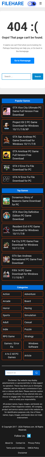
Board (27, 301)
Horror (6, 308)
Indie (5, 329)
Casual (28, 322)
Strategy (28, 336)
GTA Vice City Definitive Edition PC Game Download (26, 216)
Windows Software (33, 345)
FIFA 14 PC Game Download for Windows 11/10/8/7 (25, 274)
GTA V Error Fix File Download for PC (23, 168)
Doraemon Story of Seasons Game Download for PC (26, 201)
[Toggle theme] (32, 4)
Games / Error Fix (11, 345)
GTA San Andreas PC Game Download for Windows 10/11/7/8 (24, 140)
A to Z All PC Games (11, 355)
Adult (6, 322)
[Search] (36, 372)
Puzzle (28, 329)
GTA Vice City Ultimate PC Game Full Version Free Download (27, 111)
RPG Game (9, 336)
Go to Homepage (22, 60)
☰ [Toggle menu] (40, 3)
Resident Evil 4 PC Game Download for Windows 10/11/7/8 (26, 230)
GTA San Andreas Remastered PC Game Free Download (27, 259)
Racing (28, 308)
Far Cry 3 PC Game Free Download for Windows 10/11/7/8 (25, 245)
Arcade (6, 301)
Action (6, 294)
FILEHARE (13, 3)
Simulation (30, 315)
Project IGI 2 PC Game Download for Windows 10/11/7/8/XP (26, 126)
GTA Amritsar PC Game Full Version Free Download (26, 155)
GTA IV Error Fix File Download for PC (24, 179)
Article (27, 355)
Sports (6, 315)
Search (38, 76)
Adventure (30, 294)
